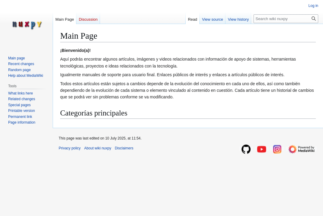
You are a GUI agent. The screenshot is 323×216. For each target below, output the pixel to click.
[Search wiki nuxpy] (286, 18)
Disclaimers (124, 148)
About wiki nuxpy (97, 148)
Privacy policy (70, 148)
